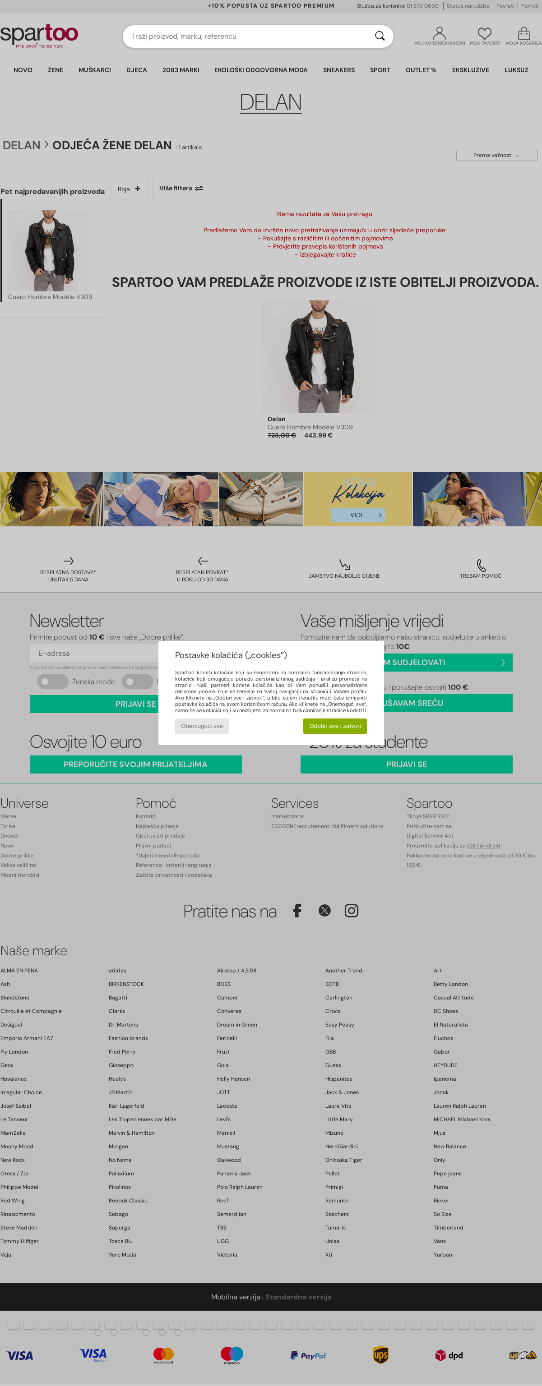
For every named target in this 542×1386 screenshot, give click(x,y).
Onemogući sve (202, 726)
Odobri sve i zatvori (335, 726)
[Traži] (380, 36)
